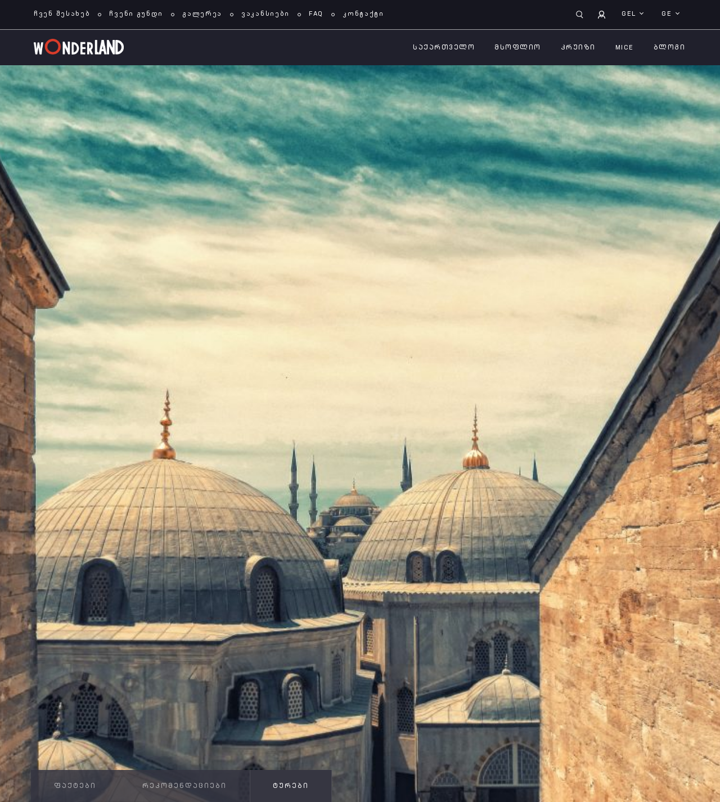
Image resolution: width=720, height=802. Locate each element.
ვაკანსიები (265, 14)
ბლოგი (670, 47)
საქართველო (444, 47)
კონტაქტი (363, 14)
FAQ (316, 14)
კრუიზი (578, 47)
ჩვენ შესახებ (62, 14)
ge (668, 14)
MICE (624, 47)
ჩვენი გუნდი (136, 14)
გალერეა (202, 14)
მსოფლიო (517, 47)
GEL (630, 14)
